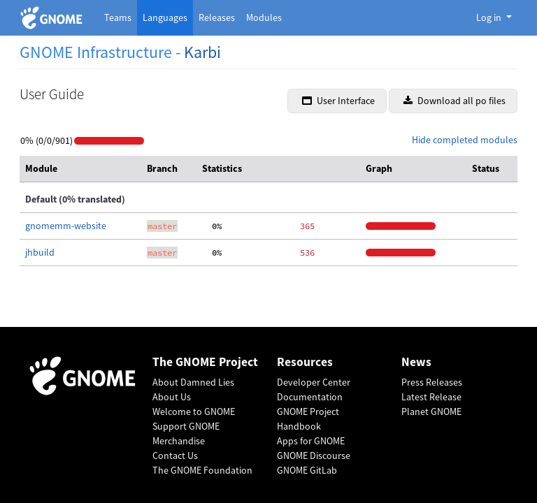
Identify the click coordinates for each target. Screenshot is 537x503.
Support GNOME (186, 426)
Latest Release (431, 397)
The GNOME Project (205, 362)
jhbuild (40, 252)
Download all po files (454, 100)
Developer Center (313, 382)
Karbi (202, 52)
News (416, 362)
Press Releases (431, 382)
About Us (171, 397)
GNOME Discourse (313, 455)
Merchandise (178, 441)
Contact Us (175, 455)
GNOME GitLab (307, 470)
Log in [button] (489, 17)
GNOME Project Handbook (308, 418)
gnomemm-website (65, 225)
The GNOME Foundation (202, 470)
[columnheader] (80, 169)
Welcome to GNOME (193, 411)
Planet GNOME (431, 411)
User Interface (338, 100)
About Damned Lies (193, 382)
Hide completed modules (464, 139)
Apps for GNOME (311, 441)
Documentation (310, 397)
